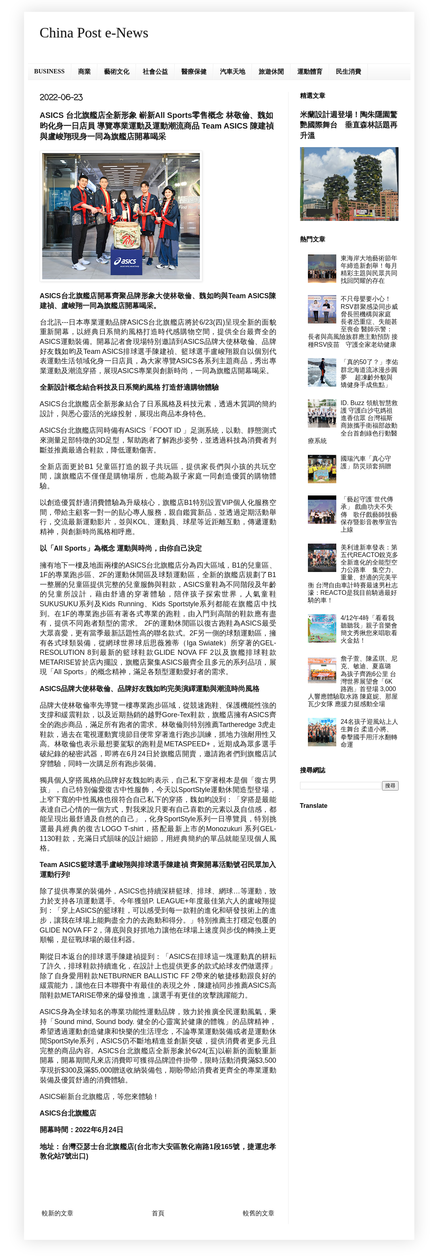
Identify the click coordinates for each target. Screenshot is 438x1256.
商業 (84, 71)
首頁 (158, 1213)
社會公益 (155, 71)
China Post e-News (94, 33)
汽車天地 (232, 71)
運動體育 (309, 71)
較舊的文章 (258, 1213)
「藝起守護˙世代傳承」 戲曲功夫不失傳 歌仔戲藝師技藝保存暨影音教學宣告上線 (369, 514)
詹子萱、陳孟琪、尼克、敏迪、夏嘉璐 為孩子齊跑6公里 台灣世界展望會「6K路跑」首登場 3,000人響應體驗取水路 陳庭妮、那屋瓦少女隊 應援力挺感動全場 (353, 681)
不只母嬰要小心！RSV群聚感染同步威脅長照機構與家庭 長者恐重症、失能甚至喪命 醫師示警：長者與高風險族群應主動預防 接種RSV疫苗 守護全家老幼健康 (353, 321)
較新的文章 (57, 1213)
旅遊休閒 (271, 71)
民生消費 (348, 71)
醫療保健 (194, 71)
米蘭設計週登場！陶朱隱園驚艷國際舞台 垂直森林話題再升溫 (348, 124)
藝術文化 (116, 71)
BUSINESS (49, 71)
